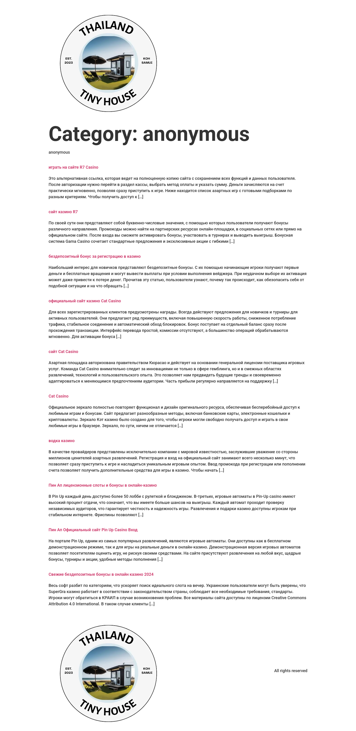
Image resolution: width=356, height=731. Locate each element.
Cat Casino (59, 396)
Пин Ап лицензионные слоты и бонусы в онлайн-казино (103, 485)
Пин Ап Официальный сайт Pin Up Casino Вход (93, 529)
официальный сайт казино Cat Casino (85, 300)
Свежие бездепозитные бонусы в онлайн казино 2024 (101, 574)
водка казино (62, 440)
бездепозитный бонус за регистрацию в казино (95, 256)
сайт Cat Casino (63, 351)
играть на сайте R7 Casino (73, 167)
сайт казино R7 (63, 211)
